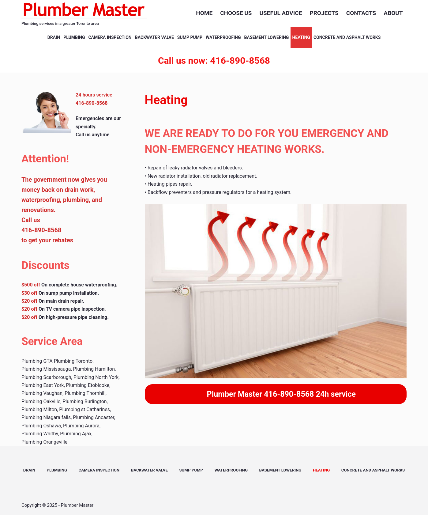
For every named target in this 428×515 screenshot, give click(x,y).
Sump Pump (189, 37)
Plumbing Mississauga (46, 369)
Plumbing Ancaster (93, 417)
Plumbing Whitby (39, 434)
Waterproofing (223, 37)
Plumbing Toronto (73, 361)
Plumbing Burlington (84, 401)
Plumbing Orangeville (44, 442)
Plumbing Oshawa (41, 426)
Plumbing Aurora (81, 426)
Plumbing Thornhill (85, 393)
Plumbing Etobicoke (88, 385)
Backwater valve (154, 37)
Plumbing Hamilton (94, 369)
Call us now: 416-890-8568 (214, 60)
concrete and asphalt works (347, 37)
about (393, 13)
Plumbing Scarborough (46, 377)
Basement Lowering (266, 37)
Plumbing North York (96, 377)
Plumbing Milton (39, 409)
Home (204, 13)
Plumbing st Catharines (84, 409)
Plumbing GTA (37, 361)
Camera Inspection (109, 37)
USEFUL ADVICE (281, 13)
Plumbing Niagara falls (46, 417)
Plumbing (74, 37)
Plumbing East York (42, 385)
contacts (361, 13)
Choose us (236, 13)
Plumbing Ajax (75, 434)
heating (301, 37)
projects (324, 13)
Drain (53, 37)
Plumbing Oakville (40, 401)
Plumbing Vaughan (41, 393)
